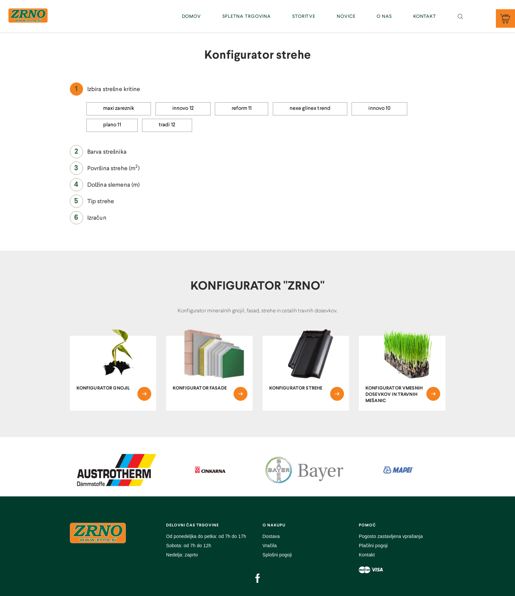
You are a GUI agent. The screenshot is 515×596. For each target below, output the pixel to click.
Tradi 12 (167, 125)
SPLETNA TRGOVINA (246, 16)
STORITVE (303, 16)
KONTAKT (424, 16)
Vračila (270, 545)
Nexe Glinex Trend (310, 108)
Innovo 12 (183, 108)
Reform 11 (241, 108)
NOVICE (346, 16)
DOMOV (191, 16)
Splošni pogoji (277, 554)
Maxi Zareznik (118, 108)
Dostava (271, 536)
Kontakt (367, 554)
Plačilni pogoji (373, 545)
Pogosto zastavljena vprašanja (391, 536)
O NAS (384, 16)
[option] (117, 470)
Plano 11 (112, 125)
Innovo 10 (379, 108)
